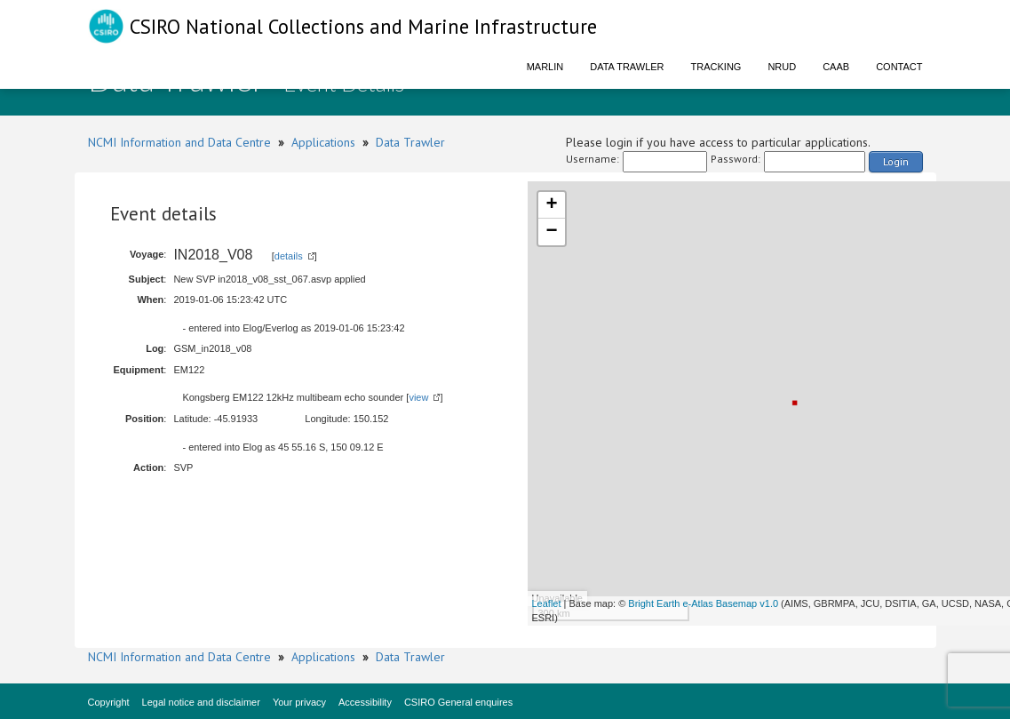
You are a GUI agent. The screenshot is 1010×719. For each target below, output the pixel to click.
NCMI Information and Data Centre (179, 142)
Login (896, 161)
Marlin (545, 66)
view (418, 397)
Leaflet (546, 603)
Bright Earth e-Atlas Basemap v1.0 (703, 603)
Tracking (716, 66)
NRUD (781, 66)
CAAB (836, 66)
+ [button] (551, 205)
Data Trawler (627, 66)
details (288, 256)
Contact (899, 66)
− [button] (551, 232)
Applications (323, 142)
